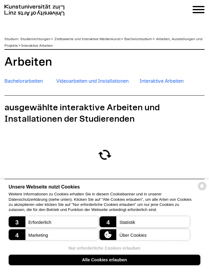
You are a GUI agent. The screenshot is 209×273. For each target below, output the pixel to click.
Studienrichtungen (35, 39)
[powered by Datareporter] (202, 189)
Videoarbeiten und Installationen (92, 81)
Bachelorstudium (138, 39)
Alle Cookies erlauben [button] (104, 259)
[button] (53, 221)
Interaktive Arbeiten (37, 45)
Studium (11, 39)
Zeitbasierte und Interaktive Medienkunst (87, 39)
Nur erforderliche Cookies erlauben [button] (104, 248)
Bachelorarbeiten (23, 81)
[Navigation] (199, 10)
